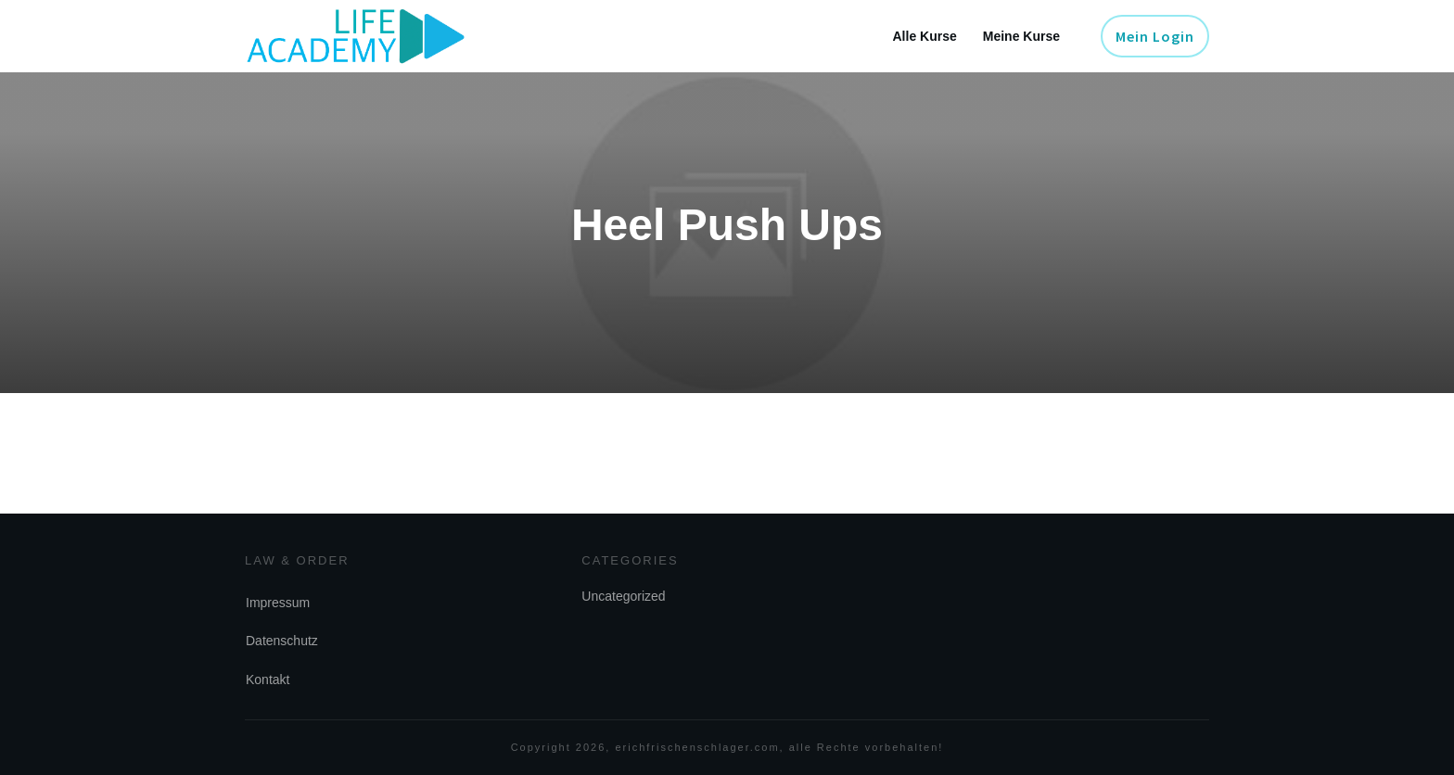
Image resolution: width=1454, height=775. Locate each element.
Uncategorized (623, 596)
